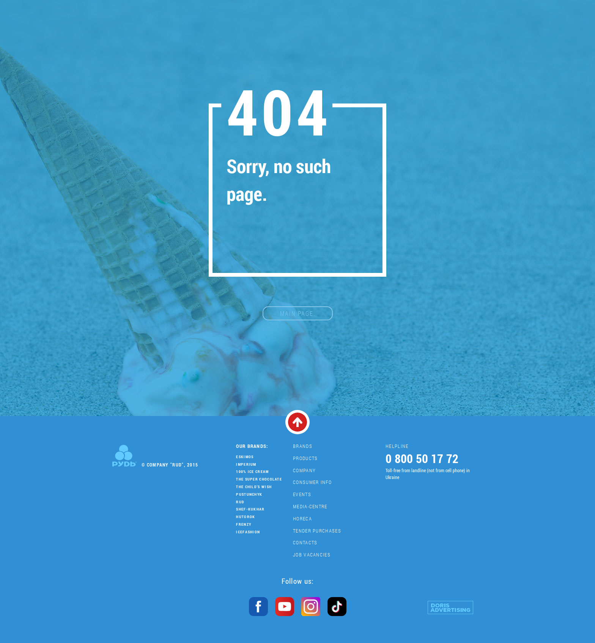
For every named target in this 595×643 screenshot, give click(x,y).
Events (302, 494)
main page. (297, 313)
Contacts (305, 542)
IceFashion (248, 532)
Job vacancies (312, 554)
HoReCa (302, 518)
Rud (240, 502)
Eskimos (244, 456)
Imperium (246, 464)
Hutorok (245, 516)
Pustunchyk (249, 494)
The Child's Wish (254, 486)
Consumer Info (312, 482)
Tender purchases (317, 530)
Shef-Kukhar (250, 509)
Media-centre (310, 506)
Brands (302, 446)
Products (305, 458)
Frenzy (243, 524)
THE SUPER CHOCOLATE (259, 479)
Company (304, 470)
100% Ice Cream (252, 471)
